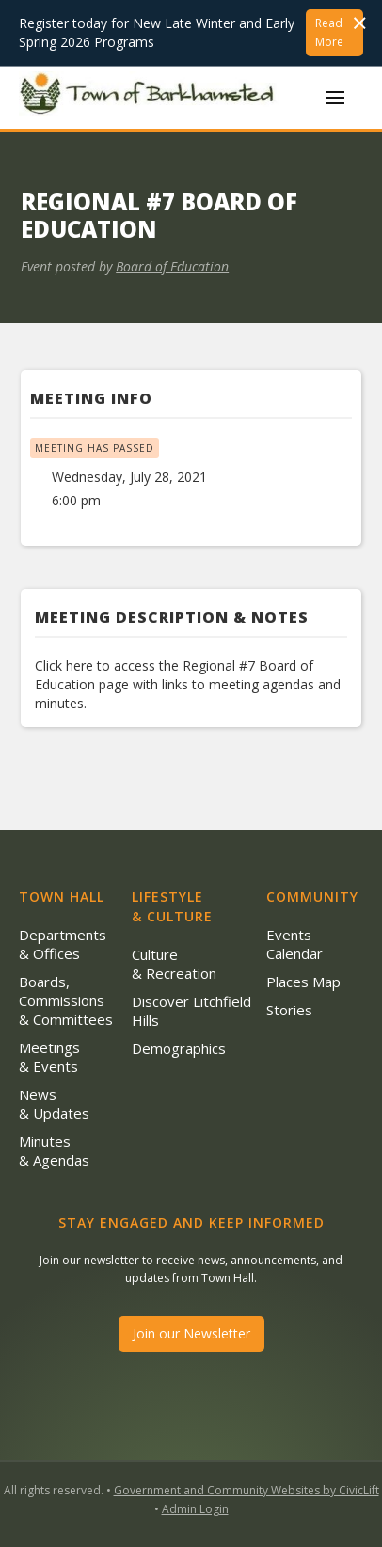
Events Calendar (294, 944)
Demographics (179, 1048)
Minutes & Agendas (54, 1150)
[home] (150, 96)
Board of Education (172, 266)
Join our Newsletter (191, 1333)
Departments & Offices (62, 944)
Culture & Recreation (174, 963)
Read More (329, 32)
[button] (335, 98)
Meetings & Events (49, 1056)
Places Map (303, 981)
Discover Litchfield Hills (191, 1010)
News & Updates (54, 1103)
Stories (289, 1009)
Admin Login (195, 1509)
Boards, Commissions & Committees (66, 1000)
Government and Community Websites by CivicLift (246, 1490)
